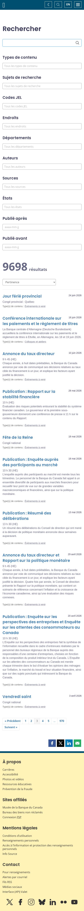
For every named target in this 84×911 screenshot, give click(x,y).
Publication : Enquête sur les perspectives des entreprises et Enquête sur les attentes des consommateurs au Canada (41, 625)
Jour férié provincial (22, 296)
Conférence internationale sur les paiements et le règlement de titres (40, 321)
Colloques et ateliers (35, 341)
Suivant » (11, 727)
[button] (52, 743)
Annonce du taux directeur (29, 353)
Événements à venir (35, 306)
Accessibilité (10, 774)
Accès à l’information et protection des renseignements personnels (38, 847)
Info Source (10, 854)
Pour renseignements (16, 872)
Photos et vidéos (13, 779)
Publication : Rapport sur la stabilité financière (29, 394)
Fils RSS (7, 882)
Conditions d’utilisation (17, 836)
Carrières (8, 770)
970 (62, 721)
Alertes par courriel (15, 877)
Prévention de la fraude (17, 789)
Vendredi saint (17, 696)
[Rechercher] (77, 43)
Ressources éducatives (17, 784)
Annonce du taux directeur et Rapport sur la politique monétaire (36, 558)
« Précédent (13, 721)
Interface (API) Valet (15, 892)
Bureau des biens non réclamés (23, 812)
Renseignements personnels (21, 840)
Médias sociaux (12, 887)
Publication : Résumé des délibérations (27, 516)
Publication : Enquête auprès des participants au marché (30, 462)
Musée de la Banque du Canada (23, 807)
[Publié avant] (42, 247)
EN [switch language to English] (68, 4)
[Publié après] (42, 227)
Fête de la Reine (18, 437)
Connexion (12, 817)
